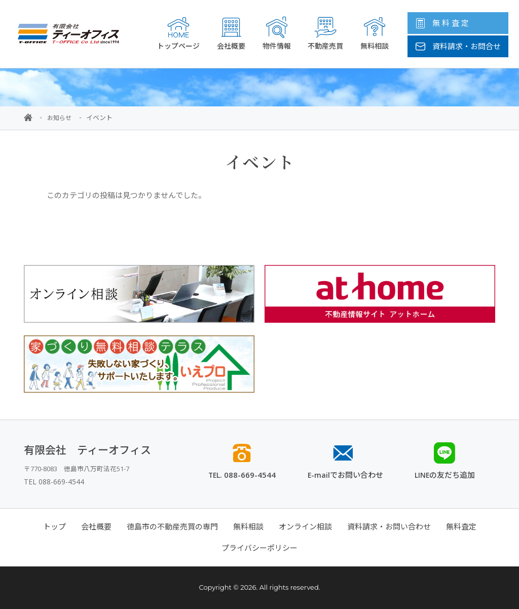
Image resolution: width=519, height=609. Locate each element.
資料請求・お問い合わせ (389, 526)
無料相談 (374, 33)
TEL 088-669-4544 (54, 481)
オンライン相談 (305, 526)
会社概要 (231, 33)
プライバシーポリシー (259, 548)
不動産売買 (325, 33)
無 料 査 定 (442, 23)
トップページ (178, 33)
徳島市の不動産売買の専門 (172, 526)
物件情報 (277, 33)
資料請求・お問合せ (458, 46)
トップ (54, 526)
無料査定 (461, 526)
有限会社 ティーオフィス (87, 449)
